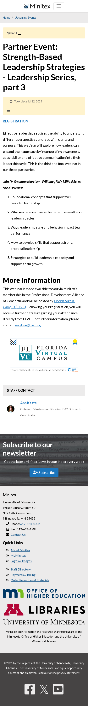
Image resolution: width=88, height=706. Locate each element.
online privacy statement (64, 672)
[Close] (19, 34)
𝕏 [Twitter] (44, 689)
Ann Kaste (28, 403)
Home (6, 17)
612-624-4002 (30, 524)
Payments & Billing (23, 574)
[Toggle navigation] (58, 6)
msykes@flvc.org (28, 325)
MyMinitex (18, 555)
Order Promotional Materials (30, 580)
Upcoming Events (25, 17)
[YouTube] (58, 689)
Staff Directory (21, 569)
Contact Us (18, 534)
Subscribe (44, 472)
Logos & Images (21, 561)
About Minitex (20, 550)
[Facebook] (30, 689)
